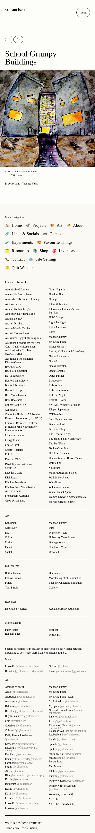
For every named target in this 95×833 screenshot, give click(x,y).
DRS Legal (11, 477)
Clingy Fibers (12, 440)
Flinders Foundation (16, 482)
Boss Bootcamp (13, 400)
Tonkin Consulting (59, 448)
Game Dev (11, 527)
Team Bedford (57, 424)
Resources (10, 601)
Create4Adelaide (14, 449)
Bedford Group (13, 390)
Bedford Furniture (15, 385)
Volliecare (54, 467)
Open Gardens (57, 370)
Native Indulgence (59, 356)
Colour (9, 537)
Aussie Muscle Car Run (18, 328)
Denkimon (11, 522)
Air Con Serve (13, 304)
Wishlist (53, 629)
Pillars (8, 582)
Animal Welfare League (18, 309)
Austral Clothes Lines (17, 333)
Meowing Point (57, 341)
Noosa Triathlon (58, 366)
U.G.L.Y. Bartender (59, 453)
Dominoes (54, 573)
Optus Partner (56, 375)
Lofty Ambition (57, 327)
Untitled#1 (55, 634)
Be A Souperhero (14, 375)
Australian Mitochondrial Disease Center (19, 360)
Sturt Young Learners (60, 419)
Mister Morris (56, 346)
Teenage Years (30, 183)
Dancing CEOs (13, 459)
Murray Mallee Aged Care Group (67, 351)
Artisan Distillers (14, 323)
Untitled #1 (55, 462)
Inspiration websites (16, 608)
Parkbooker (55, 380)
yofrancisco (15, 9)
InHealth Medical (58, 304)
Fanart (8, 547)
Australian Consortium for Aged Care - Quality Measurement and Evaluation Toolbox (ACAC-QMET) (22, 348)
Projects (9, 282)
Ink (7, 532)
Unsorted (54, 552)
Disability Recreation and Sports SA (19, 466)
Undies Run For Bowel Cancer (66, 458)
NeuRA (53, 361)
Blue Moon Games (15, 395)
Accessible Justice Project (19, 294)
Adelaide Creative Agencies (64, 608)
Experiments (12, 565)
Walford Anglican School (63, 472)
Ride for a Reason (59, 390)
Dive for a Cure (13, 472)
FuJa (51, 527)
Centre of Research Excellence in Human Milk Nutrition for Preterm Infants (22, 427)
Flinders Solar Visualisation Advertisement (20, 489)
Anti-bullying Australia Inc (20, 313)
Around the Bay (13, 318)
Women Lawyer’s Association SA (67, 496)
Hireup (52, 299)
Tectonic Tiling (57, 429)
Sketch (9, 552)
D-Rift (8, 454)
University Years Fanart (62, 537)
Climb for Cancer (14, 435)
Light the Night (57, 322)
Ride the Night (57, 395)
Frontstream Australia (17, 495)
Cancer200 (11, 409)
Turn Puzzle (11, 587)
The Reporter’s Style (60, 434)
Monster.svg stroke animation (65, 578)
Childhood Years (58, 547)
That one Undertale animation (65, 582)
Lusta (52, 332)
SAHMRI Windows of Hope (64, 404)
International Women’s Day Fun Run (64, 311)
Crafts (8, 542)
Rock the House (57, 400)
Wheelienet (55, 482)
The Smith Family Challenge (65, 438)
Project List (23, 282)
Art (7, 515)
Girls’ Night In (57, 289)
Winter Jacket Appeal (60, 492)
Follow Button (13, 578)
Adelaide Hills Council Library (22, 299)
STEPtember (56, 414)
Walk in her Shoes (59, 477)
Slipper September (59, 409)
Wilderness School (59, 487)
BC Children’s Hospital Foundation (16, 369)
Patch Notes (11, 629)
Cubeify (53, 587)
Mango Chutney (58, 336)
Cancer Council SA (15, 404)
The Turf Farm (57, 443)
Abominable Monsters (17, 289)
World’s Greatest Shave (62, 501)
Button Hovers (13, 573)
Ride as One (55, 385)
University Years (58, 532)
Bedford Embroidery (16, 380)
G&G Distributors (15, 500)
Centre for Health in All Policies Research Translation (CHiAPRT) (23, 416)
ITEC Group (56, 317)
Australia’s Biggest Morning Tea (23, 338)
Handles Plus (56, 294)
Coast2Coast (12, 444)
